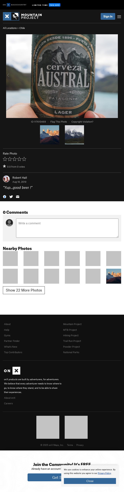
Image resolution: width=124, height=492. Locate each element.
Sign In (108, 16)
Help (6, 329)
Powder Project (71, 346)
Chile (22, 27)
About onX (10, 397)
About (7, 324)
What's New (10, 346)
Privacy (80, 445)
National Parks (71, 352)
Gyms (7, 335)
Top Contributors (13, 352)
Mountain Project (72, 324)
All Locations (10, 27)
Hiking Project (70, 335)
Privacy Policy (104, 473)
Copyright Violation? (82, 121)
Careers (8, 403)
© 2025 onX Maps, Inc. (52, 445)
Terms (70, 445)
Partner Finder (12, 340)
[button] (4, 196)
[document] (90, 476)
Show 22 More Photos (24, 290)
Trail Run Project (72, 340)
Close (90, 481)
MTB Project (70, 329)
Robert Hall (19, 177)
